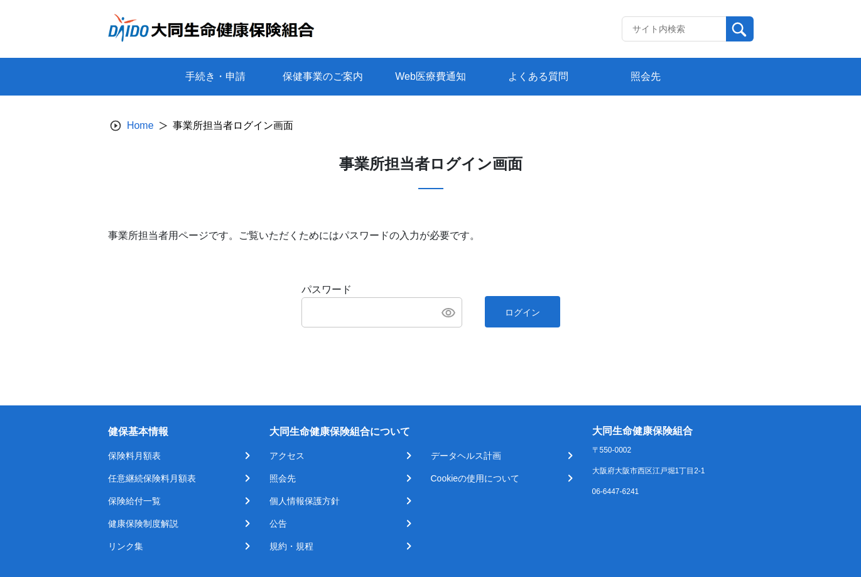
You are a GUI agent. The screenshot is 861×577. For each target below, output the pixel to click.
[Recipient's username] (674, 28)
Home (140, 125)
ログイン (522, 312)
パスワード (326, 289)
